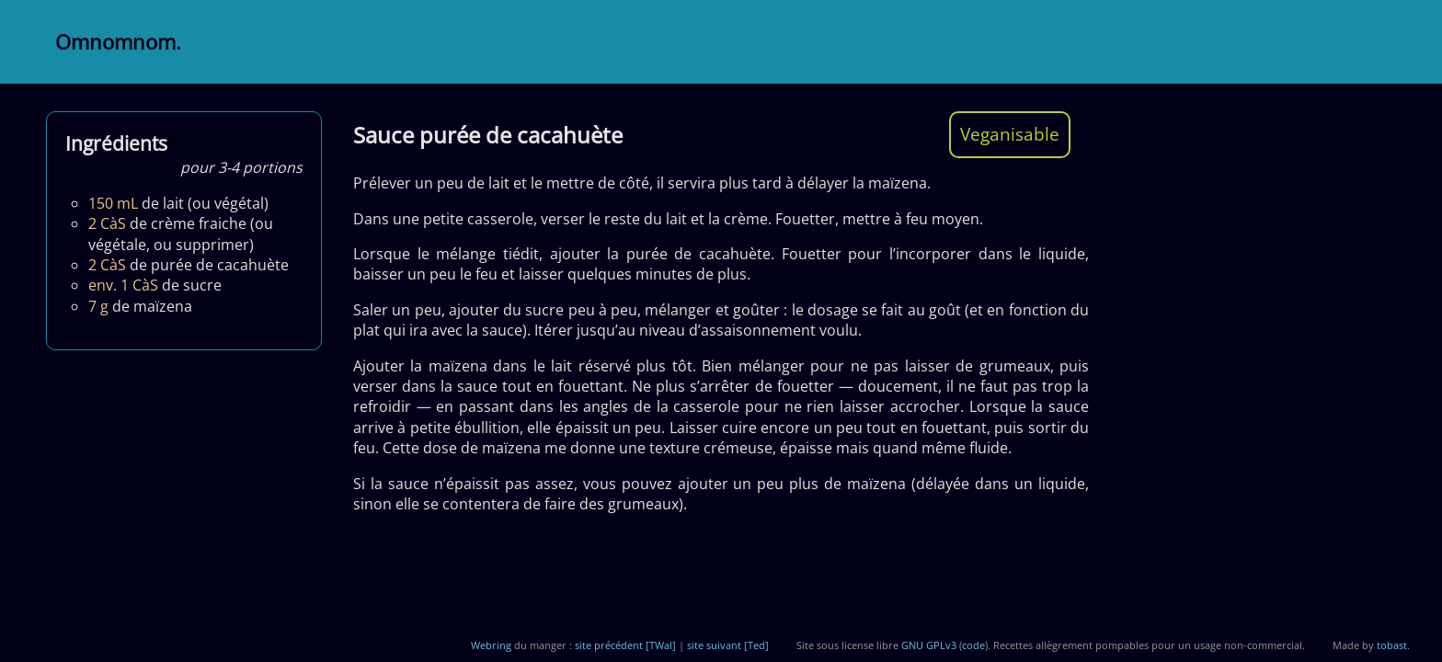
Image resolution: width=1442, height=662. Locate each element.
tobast (1392, 645)
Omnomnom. (118, 42)
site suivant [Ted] (728, 645)
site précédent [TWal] (625, 645)
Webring (491, 645)
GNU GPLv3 (928, 645)
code (973, 645)
